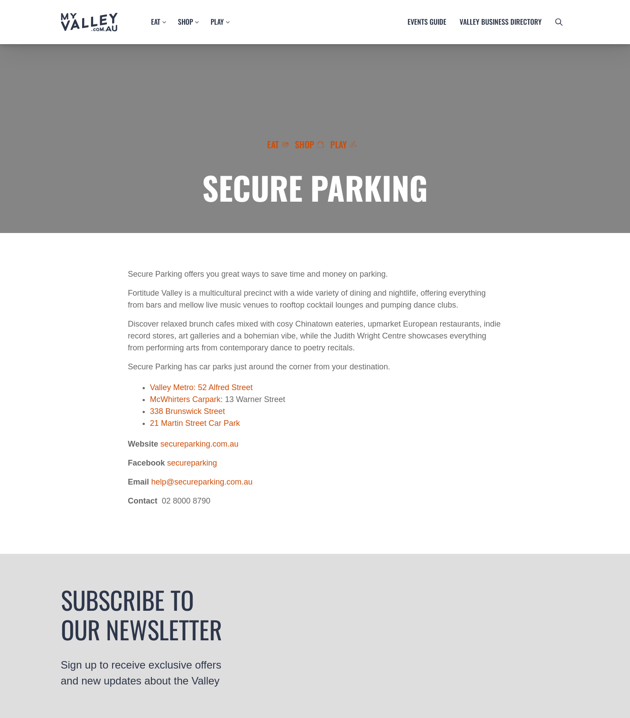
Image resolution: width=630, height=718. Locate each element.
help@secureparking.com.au (202, 481)
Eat (155, 21)
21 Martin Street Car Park (195, 423)
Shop (185, 21)
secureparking (192, 463)
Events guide (426, 21)
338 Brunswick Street (187, 411)
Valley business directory (501, 21)
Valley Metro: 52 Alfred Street (201, 387)
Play (217, 21)
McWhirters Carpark (185, 399)
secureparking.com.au (199, 444)
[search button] (559, 22)
